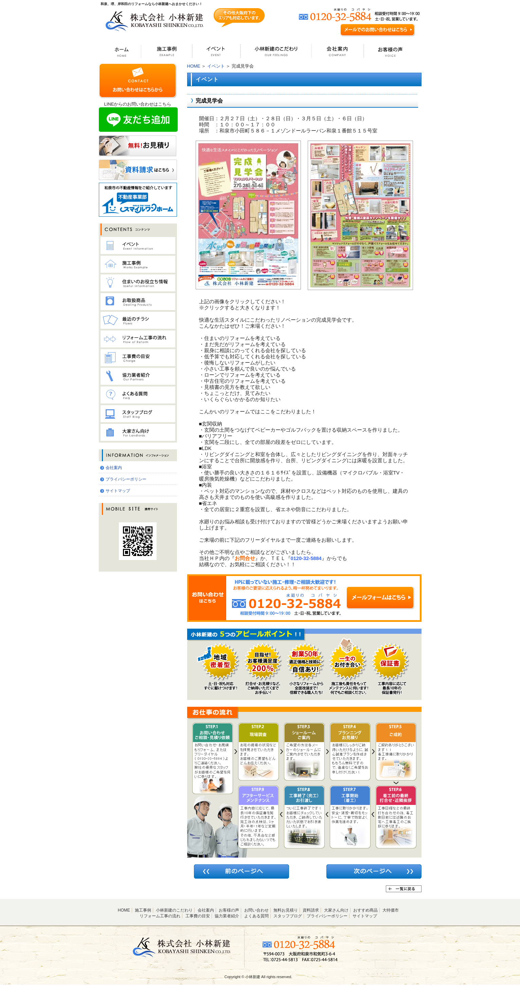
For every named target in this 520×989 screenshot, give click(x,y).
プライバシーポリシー (126, 479)
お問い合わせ (256, 910)
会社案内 (114, 467)
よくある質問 (256, 916)
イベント (216, 66)
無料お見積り (285, 910)
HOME (193, 66)
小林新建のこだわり (174, 910)
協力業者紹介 (227, 916)
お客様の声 (229, 910)
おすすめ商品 (365, 910)
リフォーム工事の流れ (160, 916)
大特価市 (390, 910)
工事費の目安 (197, 916)
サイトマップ (118, 490)
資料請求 (311, 910)
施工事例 (143, 910)
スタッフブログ (287, 916)
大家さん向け (336, 910)
